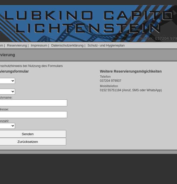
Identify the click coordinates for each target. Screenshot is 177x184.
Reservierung (17, 45)
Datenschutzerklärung (67, 45)
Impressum (39, 45)
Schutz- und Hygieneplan (106, 45)
